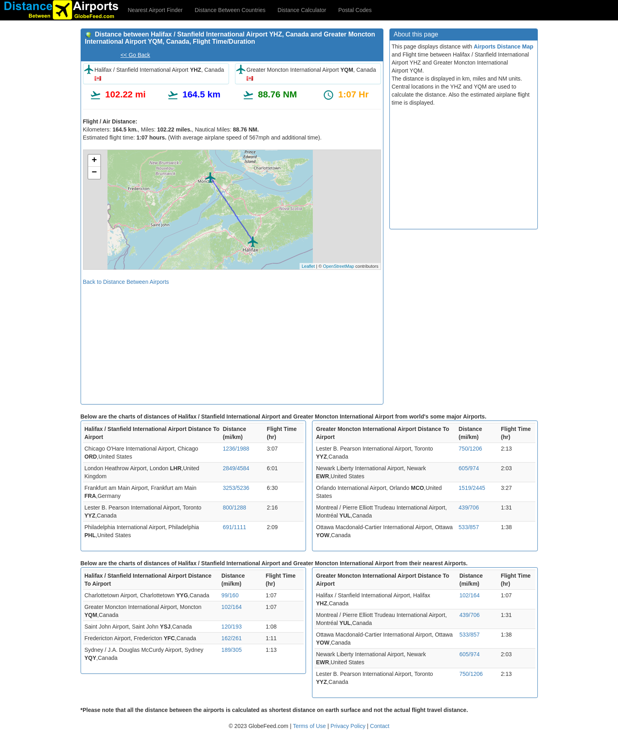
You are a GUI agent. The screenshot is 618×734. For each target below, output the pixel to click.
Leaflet (308, 266)
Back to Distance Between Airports (126, 282)
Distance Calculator (302, 10)
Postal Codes (355, 10)
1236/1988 (236, 448)
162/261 (231, 638)
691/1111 (234, 527)
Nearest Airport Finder (155, 10)
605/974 (469, 468)
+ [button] (94, 161)
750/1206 (470, 448)
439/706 (469, 507)
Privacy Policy (348, 726)
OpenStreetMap (338, 266)
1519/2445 (472, 488)
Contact (379, 726)
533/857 (469, 527)
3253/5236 (236, 488)
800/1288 (234, 507)
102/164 (231, 607)
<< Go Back (135, 55)
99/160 (230, 595)
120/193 (231, 626)
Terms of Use (310, 726)
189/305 (231, 650)
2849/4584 (236, 468)
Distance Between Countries (230, 10)
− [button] (94, 173)
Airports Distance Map (503, 46)
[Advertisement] (232, 342)
